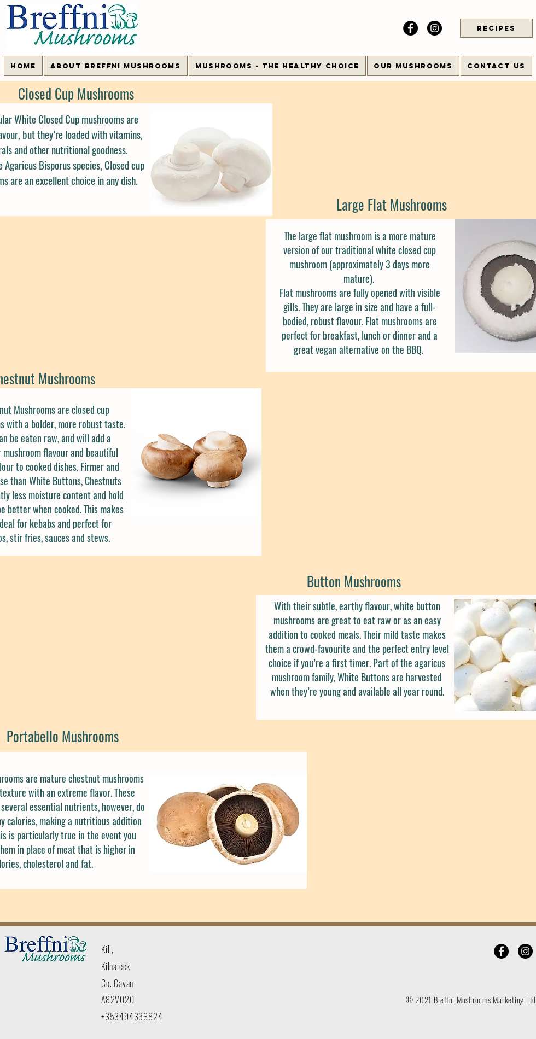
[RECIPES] (496, 28)
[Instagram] (434, 28)
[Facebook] (410, 28)
